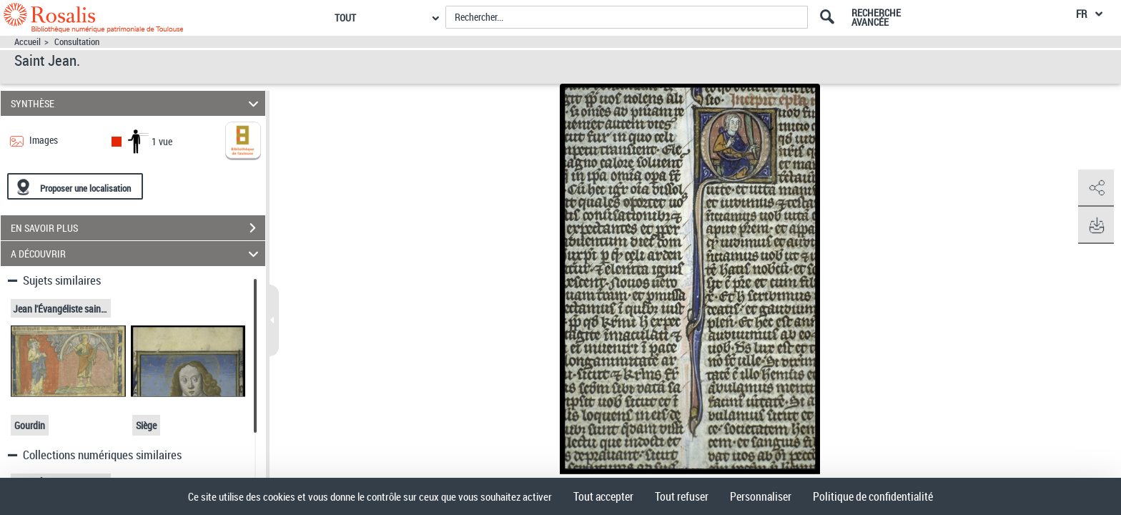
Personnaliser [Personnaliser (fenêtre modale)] (760, 496)
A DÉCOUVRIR (137, 253)
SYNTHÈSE (137, 103)
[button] (1096, 188)
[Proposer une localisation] (75, 186)
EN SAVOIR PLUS (138, 228)
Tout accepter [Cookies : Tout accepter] (603, 496)
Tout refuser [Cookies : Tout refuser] (681, 496)
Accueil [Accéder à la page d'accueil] (27, 42)
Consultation (76, 42)
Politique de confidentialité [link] (873, 496)
